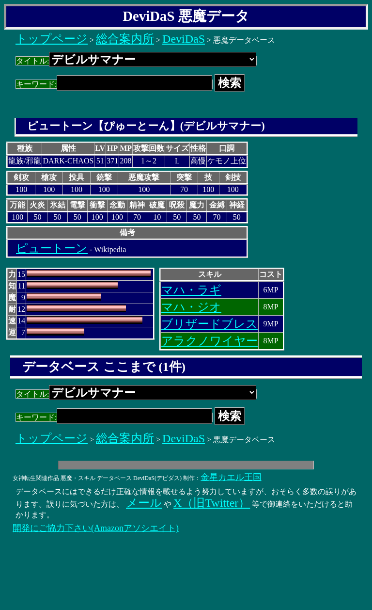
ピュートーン (52, 248)
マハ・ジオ (191, 307)
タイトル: (136, 60)
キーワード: (114, 84)
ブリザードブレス (209, 324)
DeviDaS (183, 38)
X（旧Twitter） (211, 503)
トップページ (52, 38)
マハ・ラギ (191, 290)
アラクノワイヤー (209, 341)
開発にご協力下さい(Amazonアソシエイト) (96, 528)
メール (144, 503)
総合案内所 (125, 38)
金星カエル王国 (231, 477)
